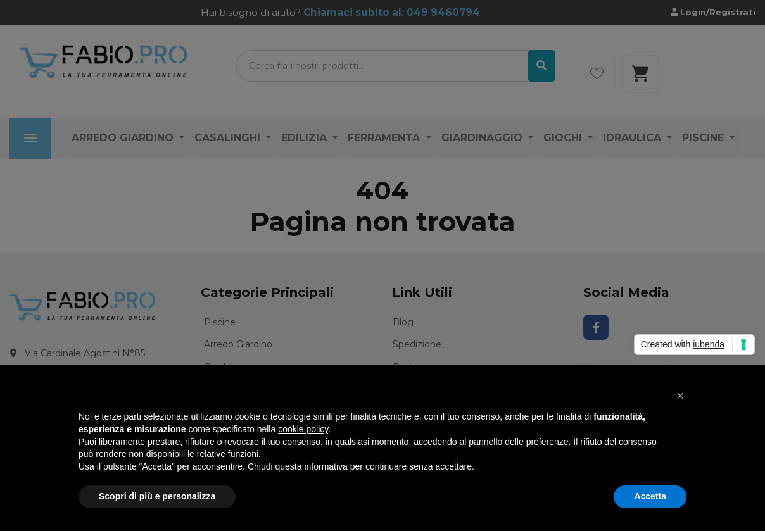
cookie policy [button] (303, 429)
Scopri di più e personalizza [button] (157, 496)
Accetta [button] (650, 496)
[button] (680, 395)
